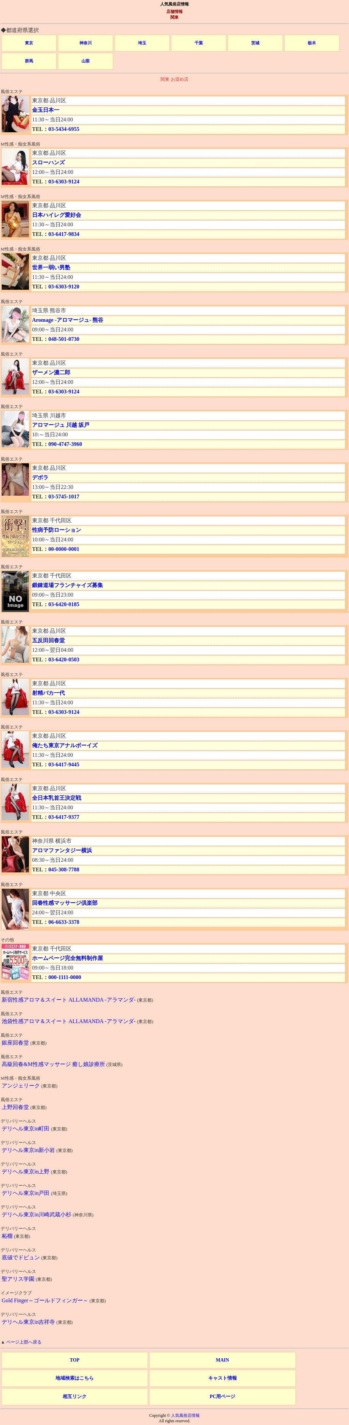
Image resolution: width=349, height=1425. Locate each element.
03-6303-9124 (63, 181)
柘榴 (7, 1236)
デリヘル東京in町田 (25, 1128)
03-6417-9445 (63, 764)
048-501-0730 (63, 339)
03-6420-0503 (63, 659)
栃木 (312, 43)
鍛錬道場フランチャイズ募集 (67, 585)
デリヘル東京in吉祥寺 (28, 1322)
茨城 (255, 43)
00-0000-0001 (63, 549)
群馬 (29, 61)
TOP (75, 1360)
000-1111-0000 (64, 977)
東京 (29, 43)
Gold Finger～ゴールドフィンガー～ (45, 1300)
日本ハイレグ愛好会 (56, 215)
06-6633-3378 (63, 922)
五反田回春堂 (48, 640)
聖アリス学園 (18, 1279)
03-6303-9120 (63, 286)
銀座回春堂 (15, 1043)
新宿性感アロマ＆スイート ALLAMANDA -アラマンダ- (69, 1000)
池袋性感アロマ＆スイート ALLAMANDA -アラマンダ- (69, 1021)
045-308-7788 (63, 869)
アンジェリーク (21, 1086)
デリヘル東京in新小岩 (28, 1150)
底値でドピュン (21, 1257)
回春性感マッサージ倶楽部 (64, 903)
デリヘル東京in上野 (25, 1171)
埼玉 (142, 43)
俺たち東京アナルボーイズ (64, 745)
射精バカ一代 (48, 693)
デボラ (40, 477)
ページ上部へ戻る (24, 1342)
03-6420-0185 (63, 604)
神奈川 (85, 43)
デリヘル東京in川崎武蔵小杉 (36, 1214)
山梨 (85, 61)
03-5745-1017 (63, 496)
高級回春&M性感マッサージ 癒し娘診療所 (53, 1064)
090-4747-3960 (65, 444)
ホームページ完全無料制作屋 (67, 958)
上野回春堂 (15, 1107)
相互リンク (75, 1396)
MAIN (222, 1360)
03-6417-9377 (63, 817)
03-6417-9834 (63, 234)
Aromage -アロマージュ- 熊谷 (67, 320)
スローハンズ (48, 162)
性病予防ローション (56, 530)
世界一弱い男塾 (51, 267)
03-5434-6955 (63, 129)
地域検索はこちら (75, 1378)
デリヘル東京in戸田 (25, 1193)
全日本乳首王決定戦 (56, 798)
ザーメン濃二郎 (51, 372)
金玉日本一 (45, 110)
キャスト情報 (222, 1378)
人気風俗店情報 (185, 1415)
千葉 (199, 43)
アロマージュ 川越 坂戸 (60, 425)
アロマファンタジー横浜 (62, 850)
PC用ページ (222, 1396)
